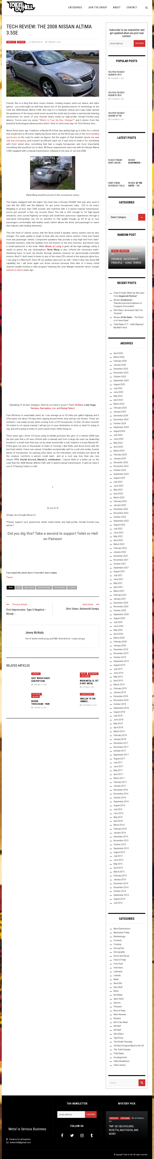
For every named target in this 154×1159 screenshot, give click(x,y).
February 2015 (120, 875)
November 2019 (121, 653)
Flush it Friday (120, 960)
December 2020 (121, 603)
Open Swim (85, 676)
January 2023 (120, 505)
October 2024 (120, 423)
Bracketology (119, 936)
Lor (54, 408)
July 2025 (118, 388)
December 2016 (121, 790)
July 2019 (118, 669)
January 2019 (120, 692)
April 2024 (118, 447)
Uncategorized (87, 694)
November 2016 (121, 793)
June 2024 (118, 439)
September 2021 (121, 567)
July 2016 (118, 809)
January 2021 (120, 599)
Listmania (118, 971)
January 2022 (120, 552)
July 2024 (118, 435)
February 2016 (120, 829)
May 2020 (118, 630)
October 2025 (120, 376)
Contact (132, 7)
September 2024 (121, 427)
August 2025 (119, 384)
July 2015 (118, 856)
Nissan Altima (44, 587)
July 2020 (118, 622)
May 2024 (118, 443)
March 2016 (119, 825)
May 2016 (118, 817)
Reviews (21, 42)
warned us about (14, 270)
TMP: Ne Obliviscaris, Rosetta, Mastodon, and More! (123, 1130)
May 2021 (118, 583)
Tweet (9, 577)
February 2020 (120, 641)
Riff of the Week (121, 1022)
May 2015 (118, 864)
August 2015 (119, 852)
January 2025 (120, 411)
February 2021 (120, 595)
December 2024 (121, 415)
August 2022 (119, 525)
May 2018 (118, 723)
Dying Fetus (67, 408)
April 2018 (118, 727)
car (18, 587)
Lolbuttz (35, 674)
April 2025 (118, 400)
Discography (119, 952)
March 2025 (119, 404)
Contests (118, 940)
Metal (83, 674)
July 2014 (118, 903)
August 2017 (119, 758)
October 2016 (120, 797)
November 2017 (121, 747)
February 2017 (120, 782)
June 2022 (118, 532)
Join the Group (97, 7)
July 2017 (118, 762)
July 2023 (118, 482)
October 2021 (120, 564)
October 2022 (120, 517)
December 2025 (121, 369)
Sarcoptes (45, 408)
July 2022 (118, 528)
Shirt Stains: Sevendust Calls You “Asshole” (116, 186)
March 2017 (119, 778)
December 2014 (121, 883)
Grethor (79, 405)
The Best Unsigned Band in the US (129, 1045)
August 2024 (119, 431)
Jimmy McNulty (37, 42)
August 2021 (119, 571)
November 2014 (121, 887)
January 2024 (120, 458)
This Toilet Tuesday (122, 1049)
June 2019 (118, 673)
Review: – (128, 303)
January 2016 (120, 832)
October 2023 (120, 470)
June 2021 (118, 579)
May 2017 (118, 770)
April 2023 (118, 493)
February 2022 (120, 548)
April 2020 (118, 634)
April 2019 (118, 680)
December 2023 (121, 462)
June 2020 (118, 626)
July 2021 (118, 575)
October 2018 (120, 704)
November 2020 (121, 606)
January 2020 (120, 645)
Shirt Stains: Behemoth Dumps (82, 608)
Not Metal (93, 674)
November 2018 (121, 700)
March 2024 (119, 450)
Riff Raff (117, 1026)
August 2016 (119, 805)
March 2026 (119, 357)
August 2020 (119, 618)
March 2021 (119, 591)
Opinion (117, 1002)
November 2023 (121, 466)
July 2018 (118, 715)
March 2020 (119, 638)
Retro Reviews (120, 1014)
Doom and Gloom (121, 956)
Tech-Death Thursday (123, 1041)
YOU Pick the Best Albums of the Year (116, 116)
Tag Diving (118, 1038)
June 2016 (118, 813)
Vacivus (35, 408)
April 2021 (118, 587)
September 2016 (121, 801)
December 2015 (121, 836)
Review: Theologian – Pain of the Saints (40, 704)
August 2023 (119, 478)
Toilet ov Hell (128, 1155)
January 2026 (120, 365)
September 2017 (121, 754)
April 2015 (118, 868)
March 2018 (119, 731)
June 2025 (118, 392)
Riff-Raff (117, 1030)
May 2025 (118, 396)
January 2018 (120, 739)
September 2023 (121, 474)
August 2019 (119, 665)
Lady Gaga (29, 587)
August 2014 (119, 899)
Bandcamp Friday (121, 932)
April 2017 (118, 774)
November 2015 (121, 840)
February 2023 (120, 501)
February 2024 (120, 454)
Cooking (117, 944)
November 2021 (121, 560)
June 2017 (118, 766)
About (117, 7)
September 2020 (121, 614)
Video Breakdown (121, 1061)
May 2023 (118, 489)
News (116, 991)
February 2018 (120, 735)
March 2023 (119, 497)
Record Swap (119, 1010)
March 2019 (119, 684)
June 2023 (118, 486)
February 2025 (120, 408)
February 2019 (120, 688)
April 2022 (118, 540)
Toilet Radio (119, 1053)
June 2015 (118, 860)
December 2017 (121, 743)
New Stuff (118, 987)
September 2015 (121, 848)
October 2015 (120, 844)
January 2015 (120, 879)
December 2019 (121, 649)
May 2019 (118, 676)
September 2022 (121, 521)
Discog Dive (119, 948)
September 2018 (121, 708)
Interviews (118, 967)
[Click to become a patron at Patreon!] (53, 555)
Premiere (124, 251)
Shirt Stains (119, 1034)
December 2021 (121, 556)
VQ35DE (72, 587)
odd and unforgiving (16, 140)
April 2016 (118, 821)
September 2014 (121, 895)
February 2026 (120, 361)
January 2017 (120, 786)
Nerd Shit (11, 42)
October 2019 (120, 657)
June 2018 (118, 719)
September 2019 (121, 661)
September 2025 (121, 380)
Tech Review (59, 587)
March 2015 (119, 871)
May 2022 (118, 536)
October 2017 (120, 751)
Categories (75, 7)
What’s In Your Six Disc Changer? (57, 120)
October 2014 (120, 891)
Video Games (120, 1065)
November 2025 (121, 372)
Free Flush (118, 963)
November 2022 (121, 513)
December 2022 (121, 509)
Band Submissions (122, 928)
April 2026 (118, 353)
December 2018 (121, 696)
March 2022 (119, 544)
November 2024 (121, 419)
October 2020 (120, 610)
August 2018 (119, 712)
